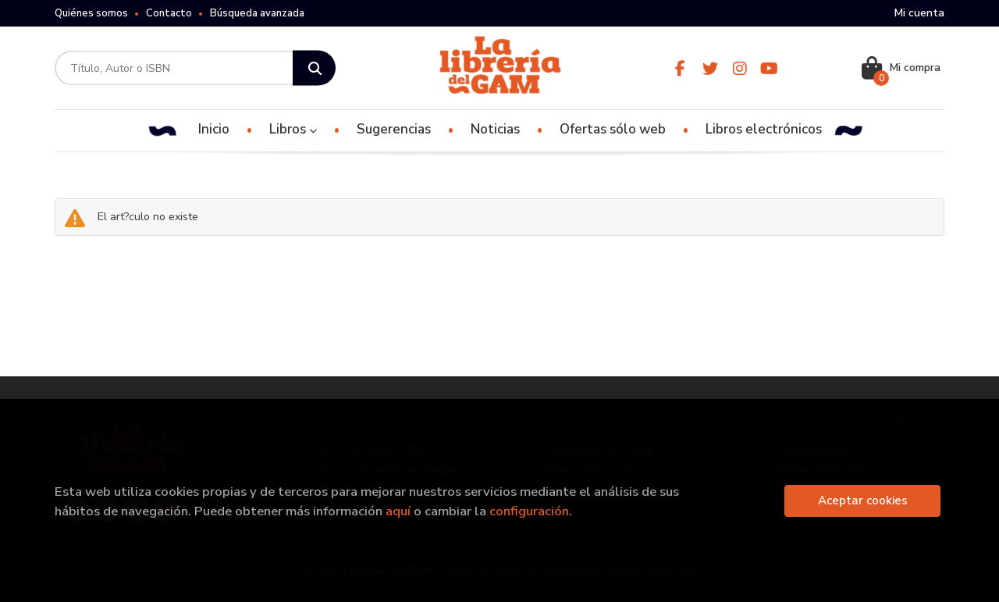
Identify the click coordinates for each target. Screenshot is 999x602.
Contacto (169, 13)
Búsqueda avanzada (257, 13)
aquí (398, 511)
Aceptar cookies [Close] (863, 500)
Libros (293, 129)
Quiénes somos (91, 13)
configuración (529, 511)
